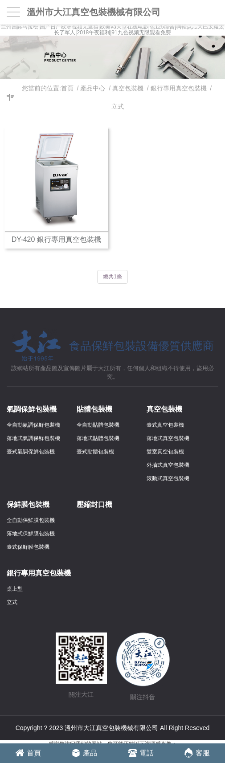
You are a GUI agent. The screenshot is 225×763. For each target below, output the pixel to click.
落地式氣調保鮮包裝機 (33, 438)
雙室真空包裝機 (165, 452)
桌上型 (15, 589)
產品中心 (92, 88)
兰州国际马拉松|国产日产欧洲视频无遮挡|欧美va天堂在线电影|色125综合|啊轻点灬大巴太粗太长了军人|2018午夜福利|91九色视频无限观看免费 (112, 30)
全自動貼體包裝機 (98, 425)
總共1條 (112, 276)
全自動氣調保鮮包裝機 (33, 425)
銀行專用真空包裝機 (179, 88)
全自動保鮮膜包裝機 (31, 520)
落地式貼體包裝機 (98, 438)
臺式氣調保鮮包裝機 (31, 452)
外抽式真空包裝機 (168, 465)
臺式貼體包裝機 (95, 452)
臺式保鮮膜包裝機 (28, 547)
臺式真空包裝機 (165, 425)
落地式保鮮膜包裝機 (31, 533)
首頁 (67, 88)
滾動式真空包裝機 (168, 478)
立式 (117, 106)
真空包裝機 (127, 88)
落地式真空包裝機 (168, 438)
